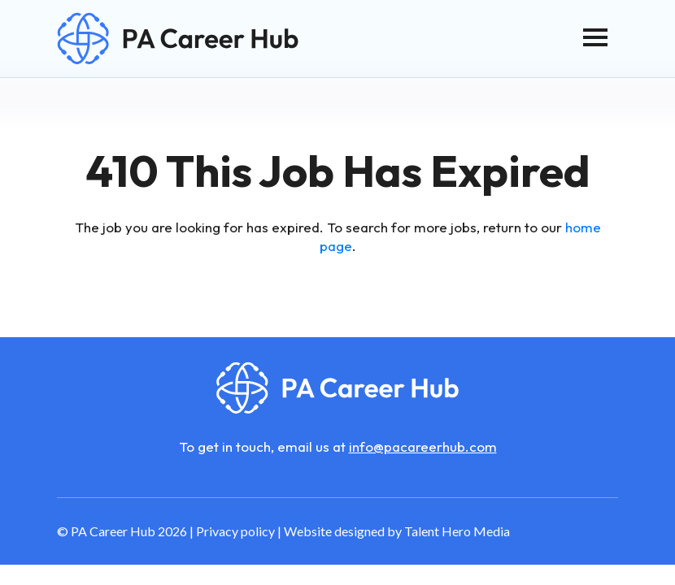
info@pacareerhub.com (423, 446)
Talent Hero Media (457, 531)
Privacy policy (235, 531)
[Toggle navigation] (595, 37)
